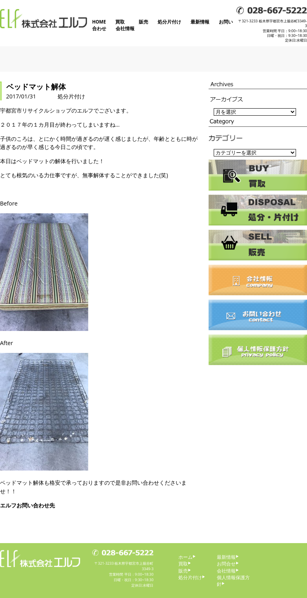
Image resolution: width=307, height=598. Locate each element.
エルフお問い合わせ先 (27, 505)
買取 (120, 22)
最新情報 (200, 22)
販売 (143, 22)
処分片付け (169, 22)
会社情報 (125, 28)
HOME (99, 22)
